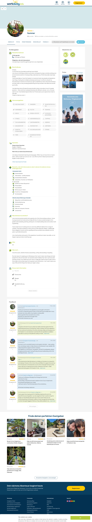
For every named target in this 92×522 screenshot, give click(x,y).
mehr (72, 102)
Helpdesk (49, 501)
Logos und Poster (31, 506)
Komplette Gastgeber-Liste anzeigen (46, 477)
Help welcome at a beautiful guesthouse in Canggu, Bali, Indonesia (14, 470)
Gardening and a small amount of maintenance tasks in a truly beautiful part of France (55, 442)
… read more (46, 333)
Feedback (46, 42)
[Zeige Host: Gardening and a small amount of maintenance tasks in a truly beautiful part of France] (56, 428)
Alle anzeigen (79, 72)
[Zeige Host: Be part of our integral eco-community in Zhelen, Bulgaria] (16, 428)
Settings (20, 519)
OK (80, 510)
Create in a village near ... (28, 375)
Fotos (18, 42)
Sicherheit (49, 502)
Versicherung (50, 506)
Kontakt (81, 42)
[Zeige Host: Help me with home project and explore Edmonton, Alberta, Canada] (36, 428)
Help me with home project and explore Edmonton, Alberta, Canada (35, 443)
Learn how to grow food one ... (29, 306)
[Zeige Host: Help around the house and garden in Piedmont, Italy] (76, 428)
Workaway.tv (30, 504)
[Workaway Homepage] (15, 2)
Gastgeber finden (11, 501)
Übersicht (11, 42)
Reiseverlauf (37, 42)
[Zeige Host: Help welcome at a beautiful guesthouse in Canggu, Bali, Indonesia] (16, 456)
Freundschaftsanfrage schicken (63, 42)
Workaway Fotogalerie (32, 502)
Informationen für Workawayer (14, 504)
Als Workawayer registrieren (13, 506)
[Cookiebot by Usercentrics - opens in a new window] (9, 519)
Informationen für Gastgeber (13, 502)
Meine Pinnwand (26, 42)
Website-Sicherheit (33, 290)
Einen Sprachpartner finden (19, 161)
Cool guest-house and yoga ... (29, 340)
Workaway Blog (30, 501)
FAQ (48, 504)
